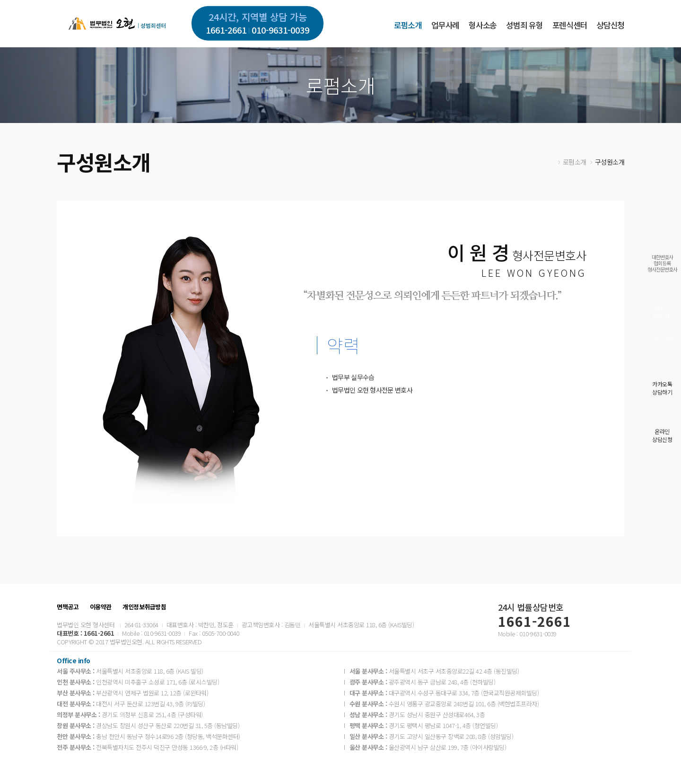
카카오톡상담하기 (662, 388)
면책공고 (68, 607)
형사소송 (483, 25)
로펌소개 (408, 25)
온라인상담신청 (662, 435)
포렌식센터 (569, 25)
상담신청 (610, 25)
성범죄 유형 (524, 25)
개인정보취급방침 (144, 607)
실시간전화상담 (662, 312)
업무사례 (445, 25)
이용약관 (101, 607)
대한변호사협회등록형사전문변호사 (662, 263)
